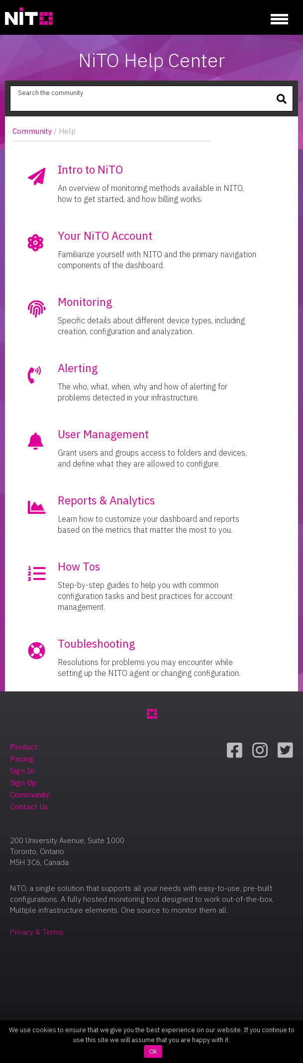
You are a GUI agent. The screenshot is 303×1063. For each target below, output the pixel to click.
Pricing (22, 759)
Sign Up (23, 782)
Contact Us (29, 806)
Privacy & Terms (37, 932)
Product (23, 747)
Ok (153, 1051)
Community (32, 131)
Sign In (22, 770)
